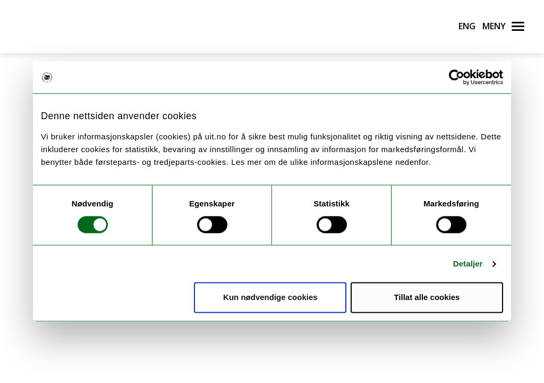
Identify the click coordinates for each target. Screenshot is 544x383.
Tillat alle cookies (427, 297)
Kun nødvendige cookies (270, 297)
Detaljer (468, 263)
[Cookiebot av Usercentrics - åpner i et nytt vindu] (456, 77)
